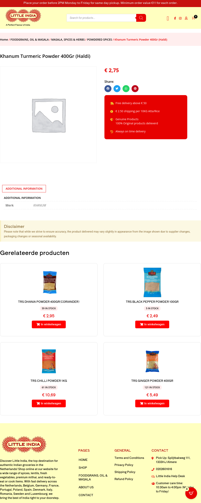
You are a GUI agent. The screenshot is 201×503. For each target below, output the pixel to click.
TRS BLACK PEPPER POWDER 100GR (152, 302)
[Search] (141, 18)
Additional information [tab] (24, 188)
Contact (86, 495)
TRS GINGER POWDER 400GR (152, 381)
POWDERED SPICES (99, 39)
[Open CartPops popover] (191, 493)
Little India (19, 461)
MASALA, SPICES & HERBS (68, 39)
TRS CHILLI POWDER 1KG (49, 381)
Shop (83, 467)
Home (4, 39)
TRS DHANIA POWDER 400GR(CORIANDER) (48, 302)
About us (86, 487)
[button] (167, 18)
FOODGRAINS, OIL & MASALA (29, 39)
